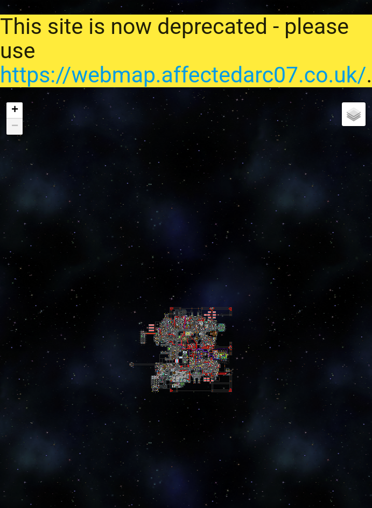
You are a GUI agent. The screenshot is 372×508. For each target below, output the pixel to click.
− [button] (14, 127)
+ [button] (14, 110)
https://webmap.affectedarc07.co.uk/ (183, 75)
